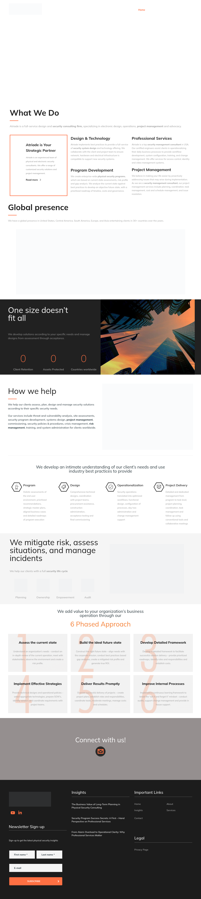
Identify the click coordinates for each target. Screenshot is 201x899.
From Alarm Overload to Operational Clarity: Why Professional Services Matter (98, 834)
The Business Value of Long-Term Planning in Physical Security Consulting (96, 806)
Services (176, 9)
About (151, 9)
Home (141, 9)
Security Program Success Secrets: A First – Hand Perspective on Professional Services (98, 820)
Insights (163, 9)
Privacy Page (141, 849)
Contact (188, 9)
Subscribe (43, 881)
